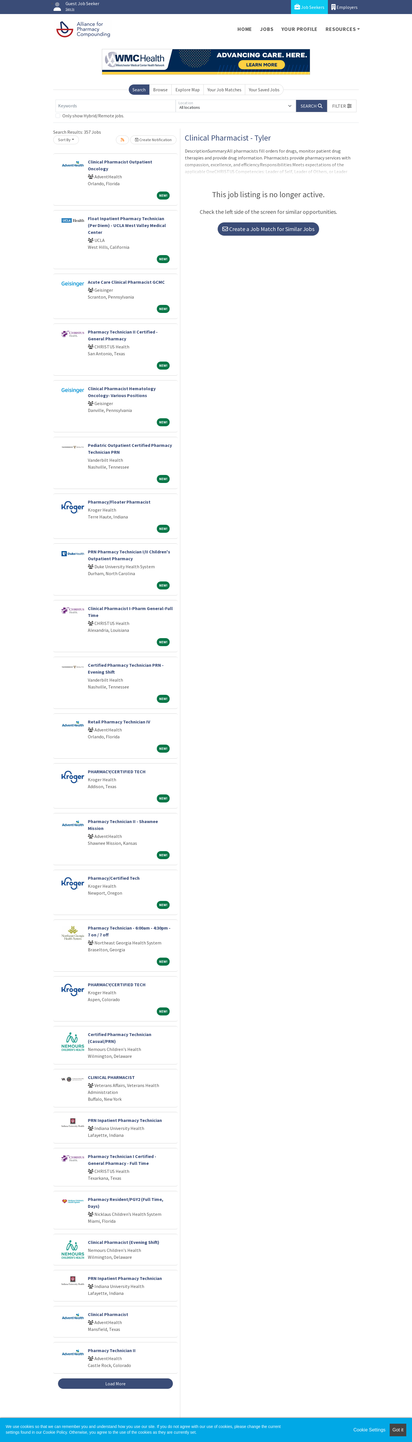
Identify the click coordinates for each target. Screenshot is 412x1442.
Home (244, 29)
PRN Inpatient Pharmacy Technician (125, 1120)
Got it (398, 1429)
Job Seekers (309, 7)
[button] (341, 106)
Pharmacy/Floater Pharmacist (119, 502)
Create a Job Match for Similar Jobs (268, 228)
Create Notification (153, 139)
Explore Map (187, 89)
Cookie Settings (369, 1429)
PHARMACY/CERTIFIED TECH (117, 771)
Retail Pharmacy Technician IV (119, 722)
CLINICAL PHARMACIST (111, 1077)
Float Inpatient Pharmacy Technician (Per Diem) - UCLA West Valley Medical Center (127, 225)
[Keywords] (116, 106)
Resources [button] (341, 29)
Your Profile (300, 29)
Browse (160, 89)
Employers (344, 7)
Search (139, 89)
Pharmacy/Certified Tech (114, 878)
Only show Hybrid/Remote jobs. (93, 116)
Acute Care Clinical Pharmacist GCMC (126, 282)
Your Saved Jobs (264, 89)
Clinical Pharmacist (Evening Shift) (123, 1242)
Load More (115, 1383)
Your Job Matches (224, 89)
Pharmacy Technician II (112, 1350)
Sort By (64, 139)
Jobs (266, 29)
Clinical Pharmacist (108, 1314)
